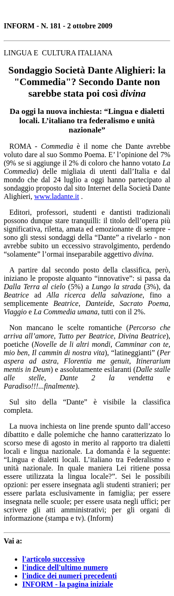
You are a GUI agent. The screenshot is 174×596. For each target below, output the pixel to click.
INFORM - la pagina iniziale (67, 584)
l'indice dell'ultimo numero (65, 567)
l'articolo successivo (53, 559)
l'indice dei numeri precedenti (69, 576)
